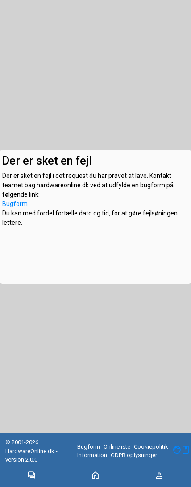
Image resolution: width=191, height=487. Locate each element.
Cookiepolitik (151, 446)
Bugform (15, 203)
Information (92, 455)
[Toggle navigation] (31, 476)
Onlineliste (117, 446)
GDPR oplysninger (134, 455)
